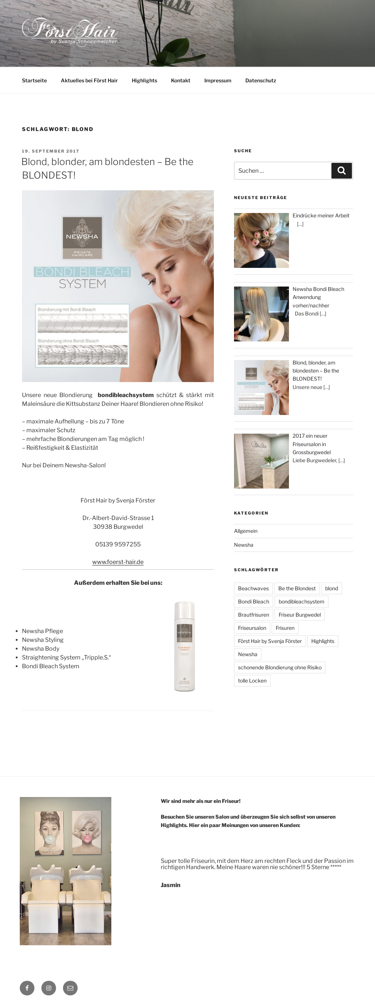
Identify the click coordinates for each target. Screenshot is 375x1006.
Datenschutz (260, 80)
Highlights (144, 80)
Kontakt (180, 80)
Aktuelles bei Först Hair (89, 80)
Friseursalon (252, 628)
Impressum (217, 80)
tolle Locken (252, 680)
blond (331, 588)
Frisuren (285, 628)
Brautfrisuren (253, 615)
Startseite (34, 80)
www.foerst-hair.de (118, 561)
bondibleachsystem (301, 601)
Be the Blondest (297, 588)
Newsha (243, 545)
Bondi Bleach (253, 601)
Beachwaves (253, 588)
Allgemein (245, 531)
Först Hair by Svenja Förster (270, 641)
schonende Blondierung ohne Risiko (280, 667)
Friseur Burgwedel (300, 615)
